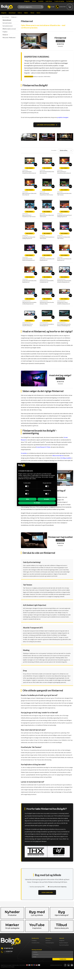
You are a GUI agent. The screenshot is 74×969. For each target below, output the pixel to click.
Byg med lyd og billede (64, 945)
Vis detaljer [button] (37, 502)
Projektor (5, 31)
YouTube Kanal (69, 1)
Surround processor (8, 26)
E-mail (52, 6)
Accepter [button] (46, 499)
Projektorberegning (59, 1)
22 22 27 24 (62, 6)
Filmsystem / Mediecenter (9, 37)
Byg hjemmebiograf (63, 942)
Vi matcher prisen (35, 942)
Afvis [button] (27, 499)
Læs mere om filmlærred (47, 125)
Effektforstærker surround (9, 29)
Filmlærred (5, 34)
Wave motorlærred (57, 455)
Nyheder (34, 1)
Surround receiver (7, 23)
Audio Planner (49, 1)
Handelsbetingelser (50, 942)
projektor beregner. (63, 117)
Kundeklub (40, 1)
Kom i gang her (47, 892)
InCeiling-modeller (65, 458)
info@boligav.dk (8, 948)
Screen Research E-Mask (43, 447)
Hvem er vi (48, 940)
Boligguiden (27, 1)
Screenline (24, 453)
